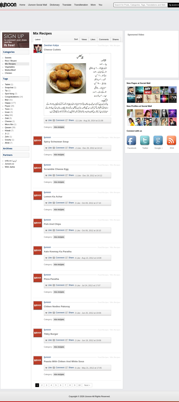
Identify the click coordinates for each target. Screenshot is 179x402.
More (93, 5)
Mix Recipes (10, 64)
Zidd (7, 118)
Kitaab (7, 130)
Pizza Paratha (51, 279)
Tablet (7, 84)
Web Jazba (10, 167)
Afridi (7, 143)
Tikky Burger (51, 334)
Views (84, 39)
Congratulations (12, 97)
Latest (37, 39)
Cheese (8, 121)
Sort (76, 39)
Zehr (7, 137)
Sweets (8, 58)
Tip (6, 90)
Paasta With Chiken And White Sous (64, 361)
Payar (7, 106)
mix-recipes (59, 127)
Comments (104, 39)
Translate (66, 5)
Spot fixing (9, 94)
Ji (5, 133)
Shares (115, 39)
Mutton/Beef (10, 70)
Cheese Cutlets (52, 49)
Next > (87, 385)
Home (22, 5)
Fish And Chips (52, 224)
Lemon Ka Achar (53, 196)
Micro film (9, 124)
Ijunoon (47, 137)
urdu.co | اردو (10, 161)
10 (79, 385)
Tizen (7, 109)
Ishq (7, 115)
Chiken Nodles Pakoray (57, 306)
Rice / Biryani (11, 61)
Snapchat (9, 87)
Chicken (8, 73)
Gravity (8, 140)
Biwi (6, 100)
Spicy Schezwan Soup (56, 141)
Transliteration (81, 5)
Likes (93, 39)
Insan (7, 112)
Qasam (8, 127)
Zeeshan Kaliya (51, 45)
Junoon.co (9, 164)
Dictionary (54, 5)
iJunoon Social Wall (37, 5)
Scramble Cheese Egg (56, 169)
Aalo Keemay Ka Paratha (57, 251)
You (100, 5)
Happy (8, 103)
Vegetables (10, 67)
